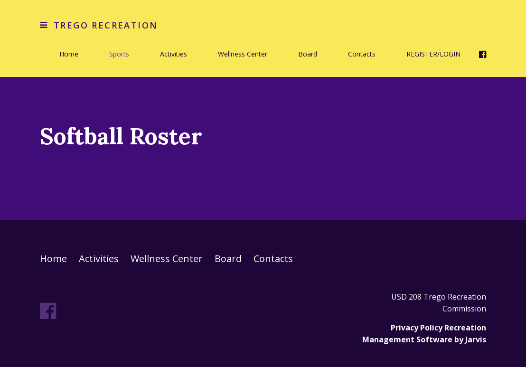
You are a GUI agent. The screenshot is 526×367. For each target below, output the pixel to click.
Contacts (362, 53)
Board (307, 53)
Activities (173, 53)
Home (68, 53)
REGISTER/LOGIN (433, 53)
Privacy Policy (416, 327)
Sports (119, 53)
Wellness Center (242, 53)
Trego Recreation (106, 25)
